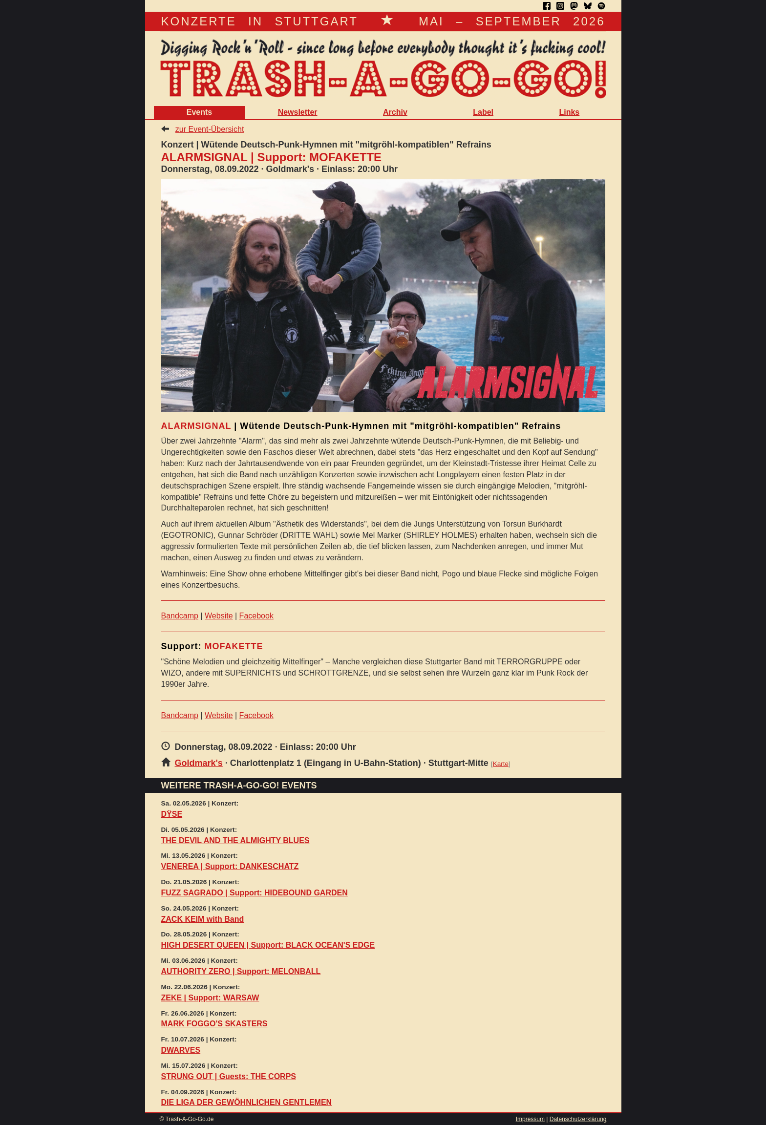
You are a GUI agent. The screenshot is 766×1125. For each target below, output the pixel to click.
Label (483, 112)
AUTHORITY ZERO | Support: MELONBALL (241, 971)
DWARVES (181, 1050)
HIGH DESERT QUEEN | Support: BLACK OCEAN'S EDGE (268, 945)
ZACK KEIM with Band (202, 919)
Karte (501, 763)
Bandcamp (180, 616)
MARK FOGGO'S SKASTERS (214, 1023)
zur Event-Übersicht (209, 129)
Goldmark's (199, 763)
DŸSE (172, 814)
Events (199, 112)
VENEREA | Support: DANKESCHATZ (230, 866)
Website (219, 616)
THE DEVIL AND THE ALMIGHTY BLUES (235, 840)
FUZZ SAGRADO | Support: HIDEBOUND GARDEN (254, 893)
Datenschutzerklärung (578, 1119)
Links (569, 112)
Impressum (530, 1119)
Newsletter (298, 112)
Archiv (395, 112)
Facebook (256, 616)
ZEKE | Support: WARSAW (210, 998)
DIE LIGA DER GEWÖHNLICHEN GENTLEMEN (246, 1102)
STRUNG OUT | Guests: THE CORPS (229, 1076)
